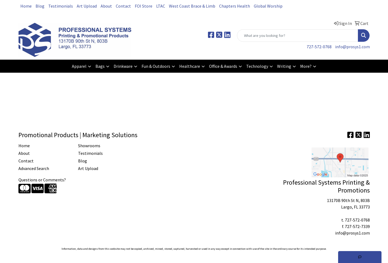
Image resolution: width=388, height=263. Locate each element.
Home (26, 6)
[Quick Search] (297, 35)
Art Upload (87, 6)
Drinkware (123, 66)
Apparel (79, 66)
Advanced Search (33, 168)
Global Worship (268, 6)
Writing (284, 66)
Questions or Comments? (42, 179)
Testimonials (60, 6)
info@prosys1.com (352, 46)
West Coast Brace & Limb (192, 6)
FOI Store (143, 6)
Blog (40, 6)
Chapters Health (234, 6)
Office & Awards (223, 66)
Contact (123, 6)
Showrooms (89, 145)
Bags (100, 66)
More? (306, 66)
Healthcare (189, 66)
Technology (257, 66)
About (106, 6)
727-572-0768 (319, 46)
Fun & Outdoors (156, 66)
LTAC (160, 6)
